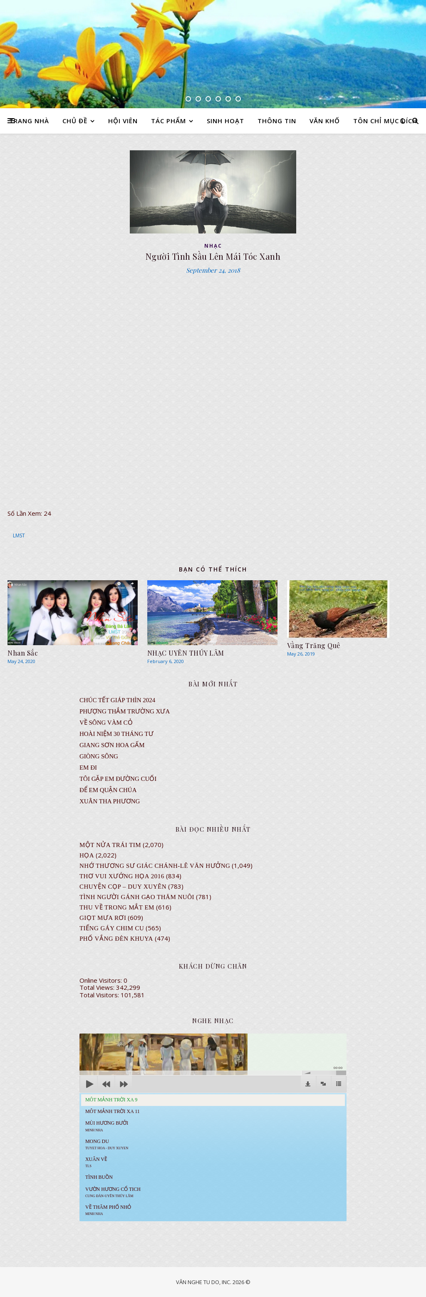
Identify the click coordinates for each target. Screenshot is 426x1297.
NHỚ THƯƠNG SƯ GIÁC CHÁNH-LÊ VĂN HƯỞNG (154, 865)
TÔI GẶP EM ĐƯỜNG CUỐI (117, 778)
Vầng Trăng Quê (313, 645)
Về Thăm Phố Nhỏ (108, 1210)
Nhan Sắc (22, 652)
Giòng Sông (98, 756)
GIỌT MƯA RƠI (102, 917)
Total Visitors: (100, 995)
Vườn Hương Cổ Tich (113, 1192)
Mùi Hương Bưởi (106, 1126)
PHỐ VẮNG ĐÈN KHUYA (116, 938)
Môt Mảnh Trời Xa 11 (112, 1111)
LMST (19, 535)
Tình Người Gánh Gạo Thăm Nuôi (136, 897)
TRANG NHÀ (29, 121)
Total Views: (97, 987)
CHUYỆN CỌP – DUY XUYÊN (122, 886)
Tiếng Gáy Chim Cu (111, 928)
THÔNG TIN (277, 121)
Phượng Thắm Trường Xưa (124, 711)
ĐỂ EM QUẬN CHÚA (108, 790)
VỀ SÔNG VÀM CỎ (106, 722)
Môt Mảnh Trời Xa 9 (111, 1100)
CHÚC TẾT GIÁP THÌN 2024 (117, 700)
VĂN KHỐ (325, 121)
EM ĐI (88, 767)
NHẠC (213, 245)
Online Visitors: (101, 980)
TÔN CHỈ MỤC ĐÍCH (385, 121)
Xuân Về (96, 1162)
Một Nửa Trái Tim (110, 845)
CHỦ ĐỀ (74, 121)
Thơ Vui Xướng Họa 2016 (121, 876)
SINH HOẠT (225, 121)
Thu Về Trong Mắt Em (116, 907)
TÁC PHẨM (168, 121)
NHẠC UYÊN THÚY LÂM (185, 652)
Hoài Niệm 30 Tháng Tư (116, 733)
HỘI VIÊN (123, 121)
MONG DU (106, 1144)
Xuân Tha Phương (109, 801)
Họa (86, 855)
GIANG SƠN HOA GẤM (112, 745)
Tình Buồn (99, 1177)
